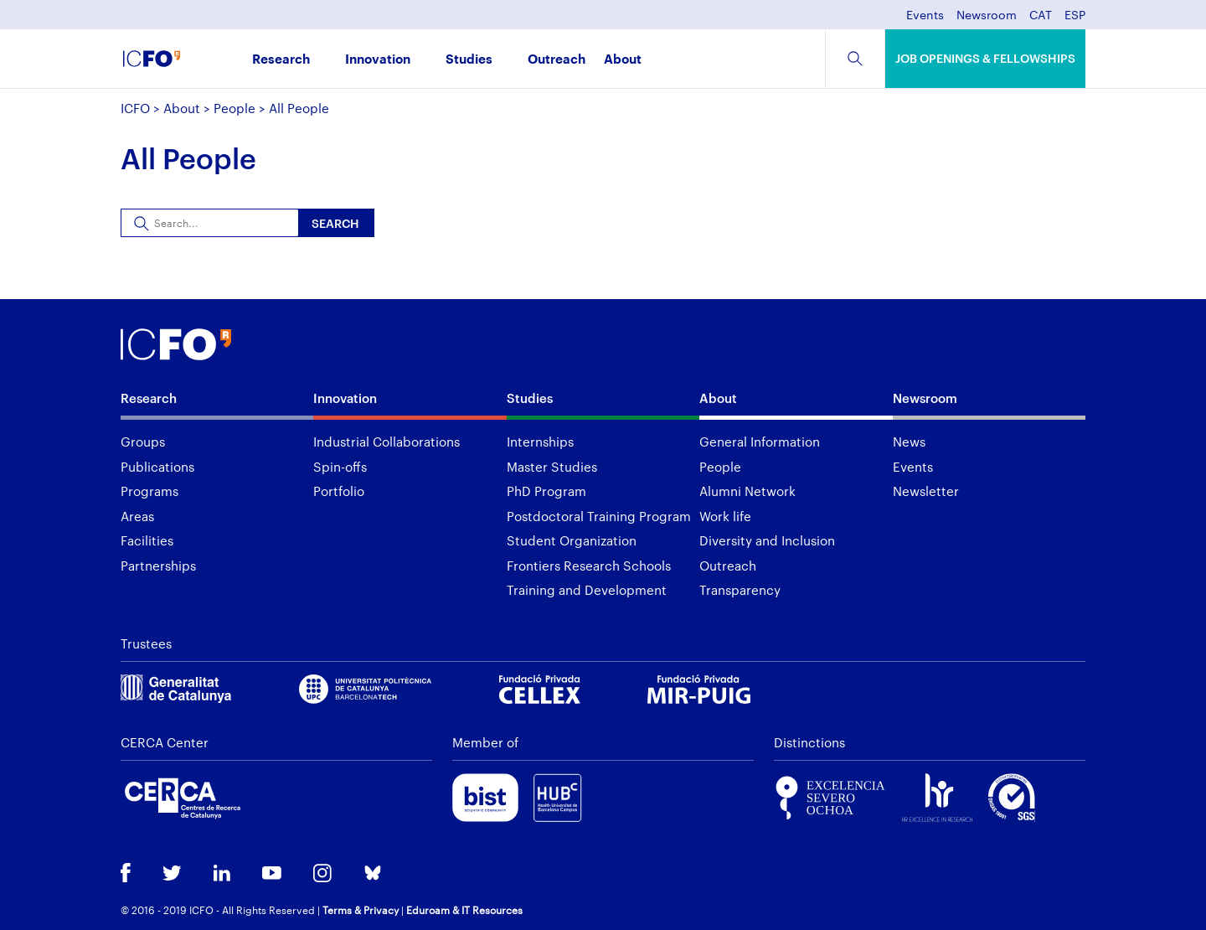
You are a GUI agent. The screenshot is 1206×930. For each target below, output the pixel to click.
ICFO (135, 108)
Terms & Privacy (360, 910)
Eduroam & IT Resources (464, 910)
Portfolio (338, 491)
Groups (143, 441)
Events (925, 15)
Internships (540, 441)
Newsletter (926, 491)
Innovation (377, 60)
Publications (157, 466)
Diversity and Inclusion (767, 540)
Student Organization (571, 540)
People (234, 108)
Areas (137, 516)
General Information (759, 441)
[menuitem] (1040, 19)
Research (281, 60)
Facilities (147, 540)
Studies (469, 60)
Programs (149, 491)
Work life (725, 516)
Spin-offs (340, 466)
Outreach (556, 60)
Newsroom (986, 15)
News (909, 441)
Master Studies (552, 466)
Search (335, 223)
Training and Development (587, 589)
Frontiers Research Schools (589, 565)
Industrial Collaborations (386, 441)
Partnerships (158, 565)
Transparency (740, 589)
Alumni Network (747, 491)
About (623, 60)
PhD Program (546, 491)
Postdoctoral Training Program (599, 516)
